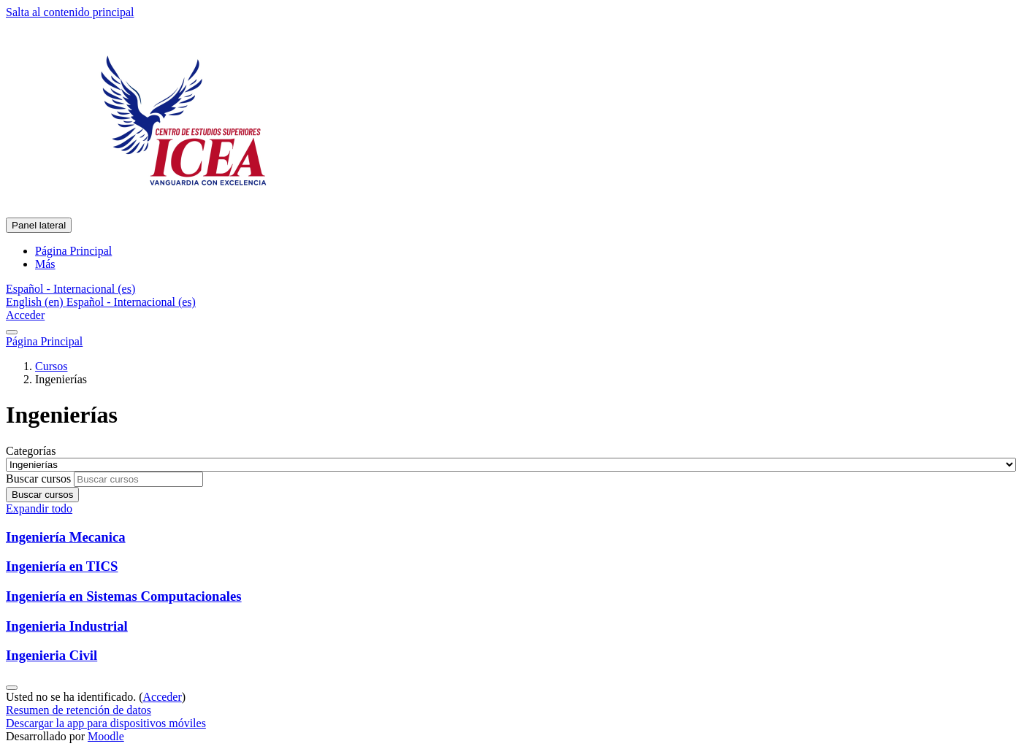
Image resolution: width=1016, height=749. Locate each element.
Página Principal (44, 341)
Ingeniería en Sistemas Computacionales (124, 596)
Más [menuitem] (45, 264)
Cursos (51, 366)
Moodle (106, 736)
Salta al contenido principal (70, 12)
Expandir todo (39, 508)
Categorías (31, 451)
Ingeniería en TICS (62, 566)
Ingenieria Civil (51, 655)
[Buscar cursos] (138, 479)
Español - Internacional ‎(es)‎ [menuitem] (131, 302)
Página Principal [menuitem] (73, 251)
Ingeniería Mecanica (66, 537)
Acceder (25, 315)
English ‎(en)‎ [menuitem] (36, 302)
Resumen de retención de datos (78, 710)
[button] (70, 289)
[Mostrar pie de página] (12, 687)
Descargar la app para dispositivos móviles (106, 723)
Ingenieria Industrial (67, 626)
